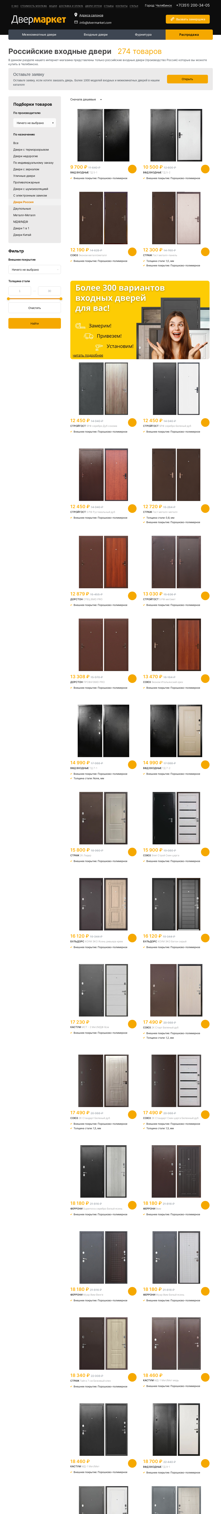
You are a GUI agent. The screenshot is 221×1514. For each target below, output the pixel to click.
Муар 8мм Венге (190, 869)
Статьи (134, 6)
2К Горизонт (183, 1217)
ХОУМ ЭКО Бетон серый (132, 694)
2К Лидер (134, 606)
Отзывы (109, 6)
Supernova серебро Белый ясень (83, 871)
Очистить (34, 308)
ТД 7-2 (93, 606)
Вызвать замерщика (190, 19)
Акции (53, 6)
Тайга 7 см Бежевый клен (130, 957)
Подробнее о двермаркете (99, 1468)
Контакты (122, 6)
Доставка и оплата (71, 6)
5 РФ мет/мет (192, 431)
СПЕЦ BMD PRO (141, 431)
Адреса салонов (91, 15)
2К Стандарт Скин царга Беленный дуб (182, 780)
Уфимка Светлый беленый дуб (181, 1128)
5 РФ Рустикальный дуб (178, 347)
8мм (134, 869)
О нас (15, 6)
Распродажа (189, 34)
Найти (34, 323)
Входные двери (96, 34)
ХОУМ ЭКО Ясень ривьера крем (84, 694)
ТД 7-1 (190, 519)
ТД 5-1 (93, 172)
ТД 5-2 (142, 172)
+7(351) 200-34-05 (193, 5)
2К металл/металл (90, 1217)
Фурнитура (143, 34)
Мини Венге (187, 1395)
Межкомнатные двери (39, 34)
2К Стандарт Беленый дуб (130, 780)
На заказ (145, 1126)
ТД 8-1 (93, 1304)
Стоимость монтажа (33, 6)
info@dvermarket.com (95, 23)
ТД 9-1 (142, 1041)
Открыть (187, 79)
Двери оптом (93, 6)
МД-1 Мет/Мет (90, 1040)
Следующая (171, 1429)
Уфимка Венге (135, 1217)
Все (15, 143)
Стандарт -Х (87, 1126)
